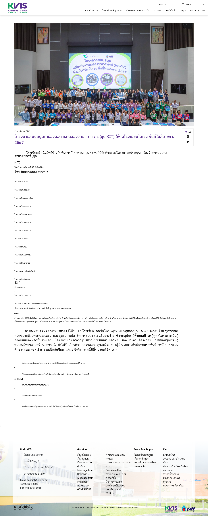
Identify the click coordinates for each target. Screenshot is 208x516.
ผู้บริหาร (81, 466)
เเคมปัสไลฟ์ (170, 10)
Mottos (110, 493)
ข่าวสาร (157, 10)
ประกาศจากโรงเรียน (173, 485)
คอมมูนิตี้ (183, 10)
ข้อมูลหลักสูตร (141, 458)
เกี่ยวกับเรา (91, 10)
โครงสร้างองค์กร (114, 481)
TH (201, 5)
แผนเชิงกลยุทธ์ (113, 489)
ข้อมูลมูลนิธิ (83, 458)
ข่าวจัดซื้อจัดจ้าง (171, 474)
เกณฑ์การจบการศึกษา (145, 462)
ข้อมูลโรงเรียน (84, 454)
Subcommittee (113, 470)
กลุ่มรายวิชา (140, 466)
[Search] (190, 4)
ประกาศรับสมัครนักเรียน (175, 466)
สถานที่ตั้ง (111, 477)
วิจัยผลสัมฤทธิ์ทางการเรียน (138, 10)
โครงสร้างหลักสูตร (112, 10)
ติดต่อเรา (194, 10)
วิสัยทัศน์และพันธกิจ (116, 474)
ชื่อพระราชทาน (84, 462)
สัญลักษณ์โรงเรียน (115, 485)
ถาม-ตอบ (168, 470)
